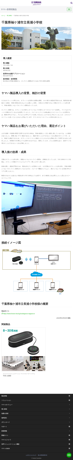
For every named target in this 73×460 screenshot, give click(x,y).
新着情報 (36, 431)
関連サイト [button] (36, 435)
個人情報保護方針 (42, 455)
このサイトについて (31, 455)
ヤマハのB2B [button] (36, 448)
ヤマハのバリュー (36, 405)
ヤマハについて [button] (36, 440)
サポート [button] (36, 426)
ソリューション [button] (36, 400)
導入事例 (9, 15)
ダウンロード (36, 422)
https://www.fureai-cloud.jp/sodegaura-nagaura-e (19, 313)
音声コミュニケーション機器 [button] (36, 444)
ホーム (3, 15)
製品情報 (36, 396)
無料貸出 (36, 418)
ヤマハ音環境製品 (9, 9)
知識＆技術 (36, 413)
